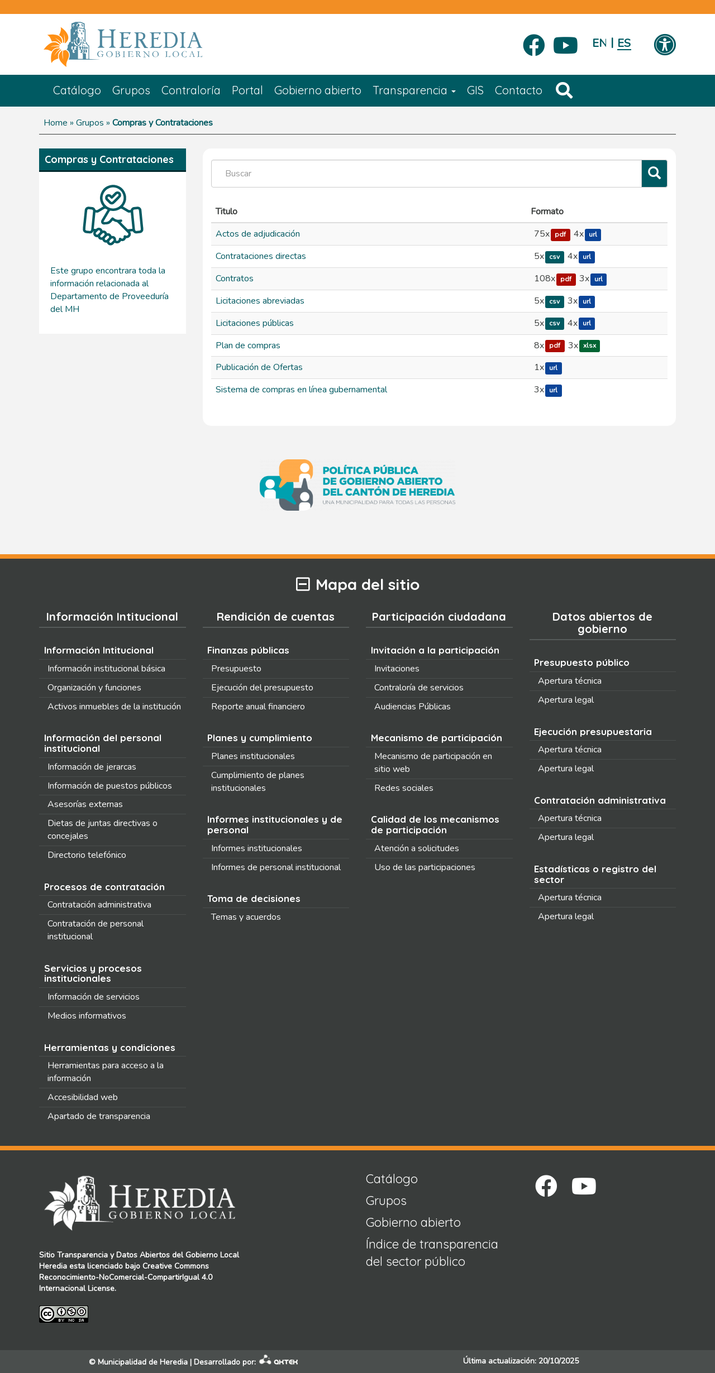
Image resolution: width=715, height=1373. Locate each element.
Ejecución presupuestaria (593, 731)
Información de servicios (93, 997)
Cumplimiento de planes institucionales (257, 781)
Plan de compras (248, 345)
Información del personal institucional (102, 743)
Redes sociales (403, 788)
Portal (247, 90)
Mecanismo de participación (436, 737)
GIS (475, 90)
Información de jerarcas (91, 767)
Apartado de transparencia (98, 1116)
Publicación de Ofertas (259, 367)
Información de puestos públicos (109, 786)
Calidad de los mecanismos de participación (435, 824)
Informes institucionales (256, 848)
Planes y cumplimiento (259, 737)
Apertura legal (566, 700)
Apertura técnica (570, 681)
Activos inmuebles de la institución (114, 706)
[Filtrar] (654, 174)
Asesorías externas (85, 804)
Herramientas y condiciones (109, 1047)
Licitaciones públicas (255, 323)
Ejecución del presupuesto (262, 687)
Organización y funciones (94, 687)
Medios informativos (86, 1016)
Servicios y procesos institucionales (93, 973)
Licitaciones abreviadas (260, 301)
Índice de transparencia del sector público (432, 1252)
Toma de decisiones (254, 898)
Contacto (518, 90)
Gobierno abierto (317, 90)
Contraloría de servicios (419, 687)
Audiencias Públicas (412, 706)
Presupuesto (236, 669)
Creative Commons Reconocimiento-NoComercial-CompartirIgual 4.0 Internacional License (125, 1277)
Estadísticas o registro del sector (595, 874)
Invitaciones (397, 669)
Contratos (235, 278)
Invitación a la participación (435, 650)
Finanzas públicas (248, 650)
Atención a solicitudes (416, 848)
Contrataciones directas (261, 256)
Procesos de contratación (104, 886)
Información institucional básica (106, 669)
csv (554, 256)
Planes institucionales (253, 756)
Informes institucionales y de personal (274, 824)
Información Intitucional (99, 650)
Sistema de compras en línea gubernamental (301, 389)
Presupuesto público (582, 662)
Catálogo (77, 90)
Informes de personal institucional (276, 867)
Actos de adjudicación (258, 234)
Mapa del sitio (358, 584)
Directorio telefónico (86, 855)
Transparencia (414, 90)
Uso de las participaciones (424, 867)
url (593, 234)
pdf (560, 234)
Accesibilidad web (82, 1097)
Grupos (131, 90)
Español (624, 43)
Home (56, 123)
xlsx (589, 346)
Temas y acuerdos (246, 917)
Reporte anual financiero (258, 706)
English (599, 43)
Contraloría (191, 90)
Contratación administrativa (99, 905)
